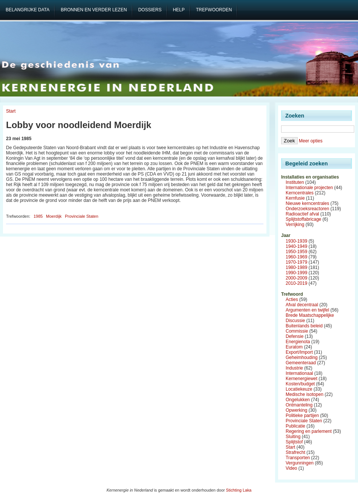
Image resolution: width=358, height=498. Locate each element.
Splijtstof (294, 442)
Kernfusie (295, 198)
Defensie (294, 336)
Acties (292, 299)
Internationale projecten (309, 187)
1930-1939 (296, 241)
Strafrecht (295, 452)
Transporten (298, 457)
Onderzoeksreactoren (307, 208)
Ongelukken (298, 399)
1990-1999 (296, 272)
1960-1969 (296, 257)
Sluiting (293, 436)
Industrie (294, 368)
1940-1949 (296, 246)
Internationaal (299, 373)
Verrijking (295, 224)
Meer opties (311, 141)
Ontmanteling (299, 405)
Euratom (294, 347)
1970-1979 (296, 262)
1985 (38, 216)
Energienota (298, 341)
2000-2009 (296, 278)
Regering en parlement (309, 431)
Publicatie (295, 426)
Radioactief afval (302, 214)
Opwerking (296, 410)
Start (10, 111)
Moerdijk (54, 216)
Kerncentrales (300, 193)
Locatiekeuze (299, 389)
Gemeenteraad (301, 362)
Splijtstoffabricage (303, 219)
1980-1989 (296, 267)
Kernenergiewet (301, 378)
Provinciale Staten (81, 216)
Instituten (295, 182)
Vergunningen (300, 463)
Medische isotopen (304, 394)
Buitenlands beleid (304, 325)
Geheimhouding (302, 357)
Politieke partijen (302, 415)
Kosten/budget (300, 383)
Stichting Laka (239, 490)
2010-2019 (296, 283)
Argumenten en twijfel (307, 310)
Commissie (297, 331)
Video (291, 468)
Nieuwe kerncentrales (307, 203)
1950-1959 (296, 251)
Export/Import (299, 352)
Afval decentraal (302, 304)
